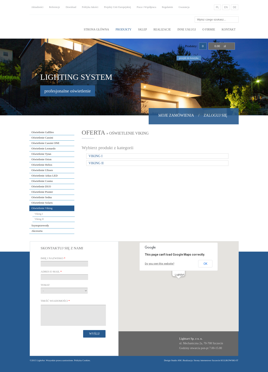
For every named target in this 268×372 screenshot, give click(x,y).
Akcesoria (37, 230)
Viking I (39, 213)
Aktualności (37, 7)
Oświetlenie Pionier (42, 191)
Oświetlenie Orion (41, 159)
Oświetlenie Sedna (41, 197)
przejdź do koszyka (188, 58)
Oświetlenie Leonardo (43, 148)
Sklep (142, 29)
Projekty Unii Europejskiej (117, 7)
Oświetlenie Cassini (42, 137)
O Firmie (208, 29)
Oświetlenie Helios (41, 164)
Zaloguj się (215, 115)
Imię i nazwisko (53, 258)
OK (205, 263)
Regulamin (167, 7)
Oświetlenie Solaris (42, 202)
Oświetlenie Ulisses (42, 170)
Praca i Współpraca (146, 7)
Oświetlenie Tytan (41, 153)
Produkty (123, 29)
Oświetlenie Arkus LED (44, 175)
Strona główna (96, 29)
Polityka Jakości (90, 7)
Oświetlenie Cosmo (42, 181)
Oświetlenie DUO (41, 186)
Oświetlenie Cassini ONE (45, 143)
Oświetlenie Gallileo (42, 132)
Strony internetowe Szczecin (207, 360)
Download (71, 7)
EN (226, 7)
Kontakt (229, 29)
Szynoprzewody (40, 225)
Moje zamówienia (176, 115)
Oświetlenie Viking (41, 208)
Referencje (54, 7)
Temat (45, 284)
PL (217, 7)
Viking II (39, 219)
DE (234, 7)
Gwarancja (184, 7)
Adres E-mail (51, 271)
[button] (178, 282)
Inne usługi (186, 29)
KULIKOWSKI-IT (229, 360)
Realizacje (162, 29)
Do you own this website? (159, 263)
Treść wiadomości (55, 300)
